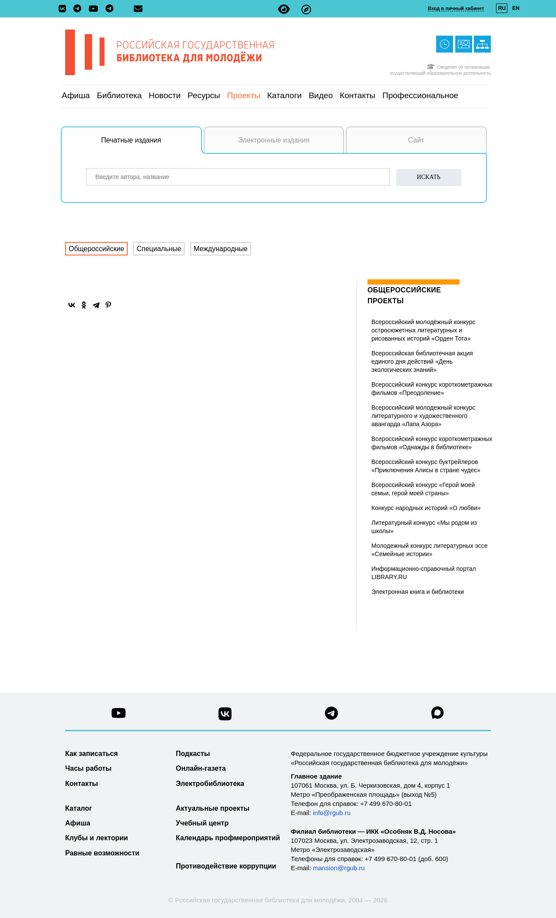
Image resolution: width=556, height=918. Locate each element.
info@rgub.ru (332, 812)
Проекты (243, 95)
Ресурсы (204, 95)
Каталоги (284, 95)
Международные (221, 248)
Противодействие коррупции (226, 866)
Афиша (76, 95)
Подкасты (193, 753)
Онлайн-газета (201, 768)
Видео (321, 95)
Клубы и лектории (96, 838)
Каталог (78, 808)
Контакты (357, 95)
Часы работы (88, 768)
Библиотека (119, 95)
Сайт (416, 140)
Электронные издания (274, 140)
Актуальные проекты (213, 808)
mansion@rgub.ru (338, 868)
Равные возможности (102, 853)
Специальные (158, 248)
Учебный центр (202, 823)
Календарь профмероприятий (228, 838)
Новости (165, 95)
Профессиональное (420, 95)
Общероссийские (96, 248)
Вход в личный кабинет (456, 8)
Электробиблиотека (210, 783)
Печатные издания (151, 144)
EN (516, 8)
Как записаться (91, 753)
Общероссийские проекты (404, 295)
